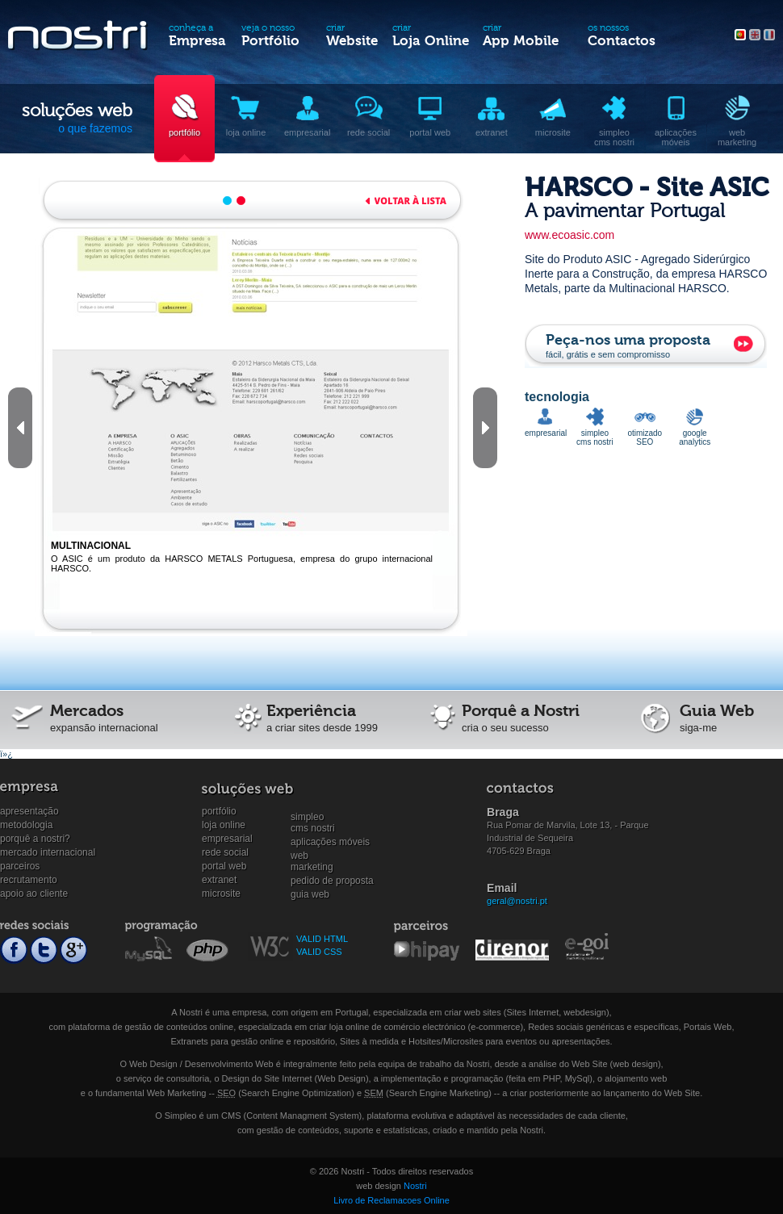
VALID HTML (322, 939)
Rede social (225, 852)
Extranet (219, 879)
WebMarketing (312, 856)
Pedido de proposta (332, 880)
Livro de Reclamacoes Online (391, 1200)
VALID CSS (319, 952)
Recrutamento (28, 879)
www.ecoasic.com (569, 234)
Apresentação (29, 811)
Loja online (223, 825)
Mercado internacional (47, 852)
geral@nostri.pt (517, 901)
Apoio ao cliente (34, 893)
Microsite (221, 893)
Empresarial (227, 838)
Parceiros (20, 866)
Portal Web (224, 866)
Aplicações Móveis (330, 842)
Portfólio (219, 811)
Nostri (415, 1186)
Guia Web (310, 894)
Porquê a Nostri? (35, 838)
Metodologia (26, 825)
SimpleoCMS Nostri (313, 817)
